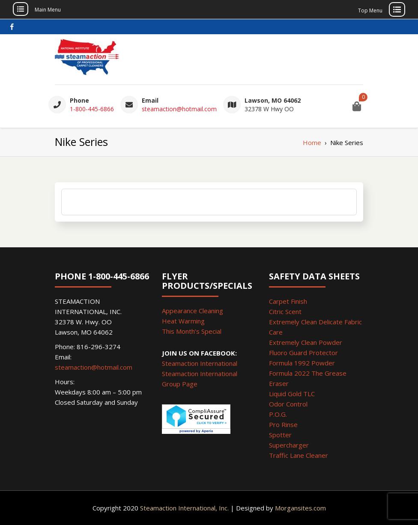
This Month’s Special (191, 331)
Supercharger (289, 445)
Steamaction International (199, 363)
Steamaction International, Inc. (184, 508)
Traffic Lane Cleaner (298, 455)
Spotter (280, 434)
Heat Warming (183, 321)
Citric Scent (285, 311)
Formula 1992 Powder (302, 363)
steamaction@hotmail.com (179, 109)
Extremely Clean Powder (305, 342)
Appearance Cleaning (192, 310)
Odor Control (288, 404)
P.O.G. (278, 414)
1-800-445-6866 (92, 109)
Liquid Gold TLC (292, 393)
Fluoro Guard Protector (303, 352)
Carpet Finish (288, 301)
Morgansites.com (300, 508)
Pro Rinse (283, 424)
